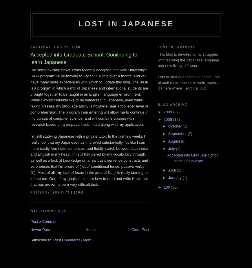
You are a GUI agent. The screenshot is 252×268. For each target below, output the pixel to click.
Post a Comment (44, 221)
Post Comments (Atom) (73, 240)
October (175, 126)
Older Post (140, 229)
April (172, 170)
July (172, 149)
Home (91, 229)
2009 (168, 112)
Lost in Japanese (126, 23)
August (174, 141)
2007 (168, 187)
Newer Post (40, 229)
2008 (168, 119)
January (175, 178)
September (178, 134)
